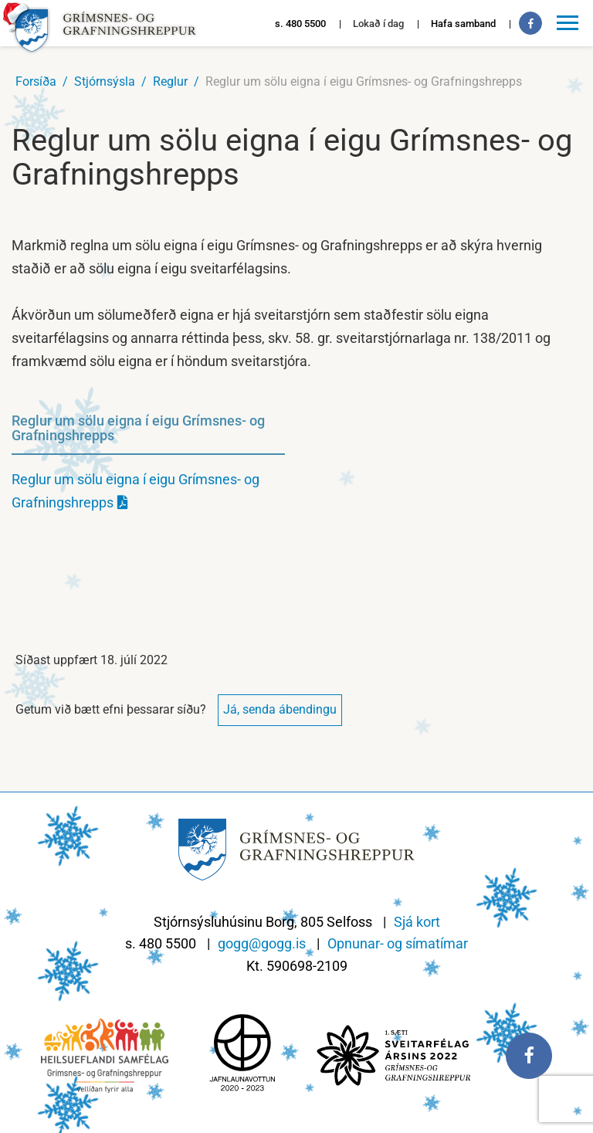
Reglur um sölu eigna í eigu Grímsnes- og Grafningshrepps (363, 81)
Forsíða (35, 81)
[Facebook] (530, 23)
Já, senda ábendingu (280, 709)
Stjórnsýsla (104, 81)
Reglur (170, 81)
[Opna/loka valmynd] (570, 23)
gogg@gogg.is (262, 943)
